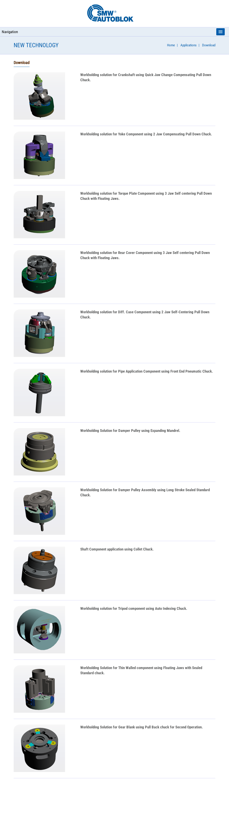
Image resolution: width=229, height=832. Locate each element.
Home (171, 45)
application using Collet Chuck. (117, 549)
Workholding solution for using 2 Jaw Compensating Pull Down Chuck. (146, 134)
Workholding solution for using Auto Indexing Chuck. (133, 608)
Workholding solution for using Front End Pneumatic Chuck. (146, 371)
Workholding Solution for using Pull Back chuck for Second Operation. (141, 727)
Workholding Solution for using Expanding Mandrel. (130, 430)
